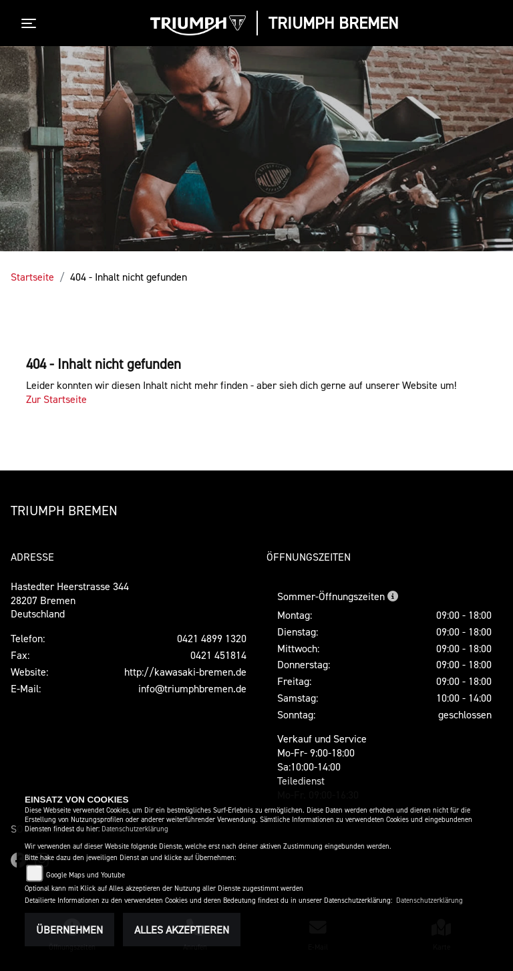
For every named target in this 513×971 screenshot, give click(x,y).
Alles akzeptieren (181, 929)
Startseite (32, 276)
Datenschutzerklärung (135, 829)
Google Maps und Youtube (85, 875)
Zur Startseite (56, 399)
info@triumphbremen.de (192, 688)
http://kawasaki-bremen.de (185, 671)
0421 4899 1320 (211, 638)
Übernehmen (69, 929)
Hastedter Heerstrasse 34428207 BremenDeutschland (70, 600)
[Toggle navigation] (31, 23)
